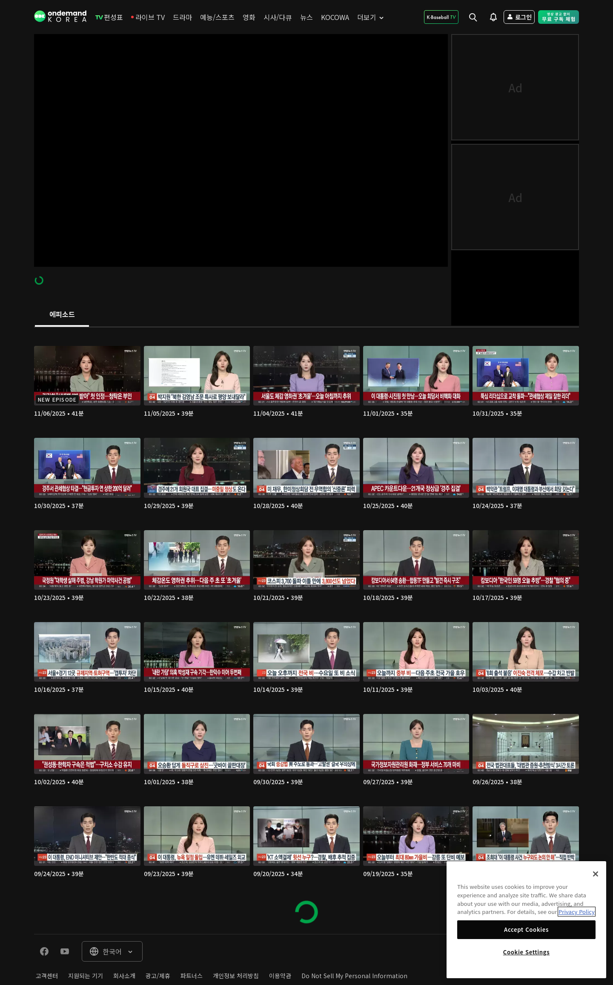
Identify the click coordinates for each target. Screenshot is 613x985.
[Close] (595, 874)
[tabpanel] (306, 630)
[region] (526, 919)
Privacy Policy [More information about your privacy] (577, 912)
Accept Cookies (526, 929)
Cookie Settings (526, 952)
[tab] (62, 315)
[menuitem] (109, 17)
